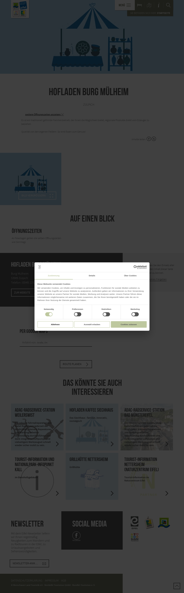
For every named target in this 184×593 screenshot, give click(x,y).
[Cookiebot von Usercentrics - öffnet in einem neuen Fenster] (135, 267)
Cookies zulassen (129, 324)
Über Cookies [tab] (130, 275)
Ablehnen (55, 324)
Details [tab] (92, 275)
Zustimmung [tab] (54, 275)
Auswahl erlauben (92, 324)
